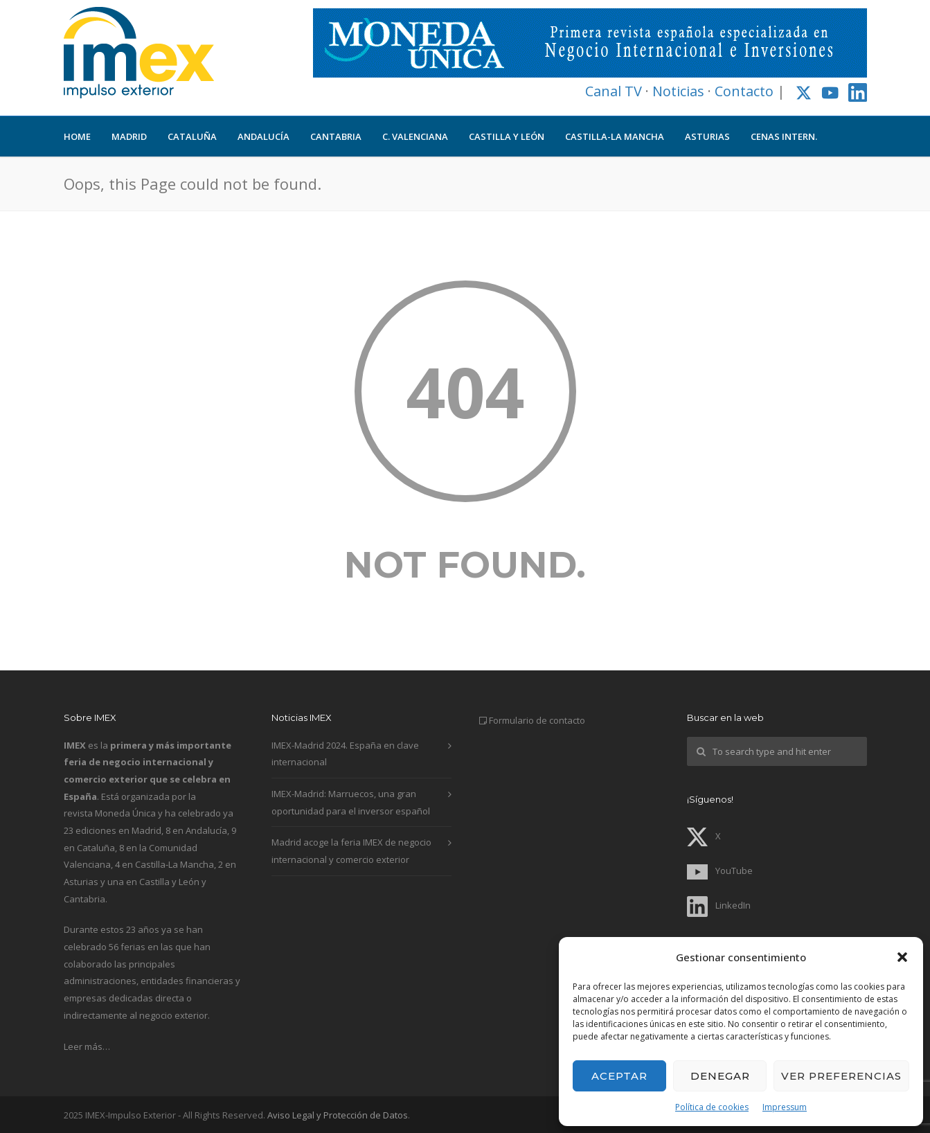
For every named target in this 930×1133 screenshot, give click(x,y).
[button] (902, 957)
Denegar (720, 1075)
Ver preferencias (841, 1075)
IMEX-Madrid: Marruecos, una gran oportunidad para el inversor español (350, 802)
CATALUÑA (192, 136)
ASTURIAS (707, 136)
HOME (77, 136)
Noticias (678, 91)
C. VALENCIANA (415, 136)
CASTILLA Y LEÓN (506, 136)
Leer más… (87, 1046)
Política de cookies (712, 1107)
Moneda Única (125, 813)
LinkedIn (719, 905)
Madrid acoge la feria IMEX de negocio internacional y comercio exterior (351, 851)
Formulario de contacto (537, 720)
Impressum (784, 1107)
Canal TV (613, 91)
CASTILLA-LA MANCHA (614, 136)
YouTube (720, 870)
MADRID (129, 136)
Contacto (744, 91)
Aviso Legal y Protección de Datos (337, 1115)
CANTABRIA (335, 136)
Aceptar (619, 1075)
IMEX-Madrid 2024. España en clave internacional (345, 754)
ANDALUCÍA (263, 136)
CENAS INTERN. (784, 136)
